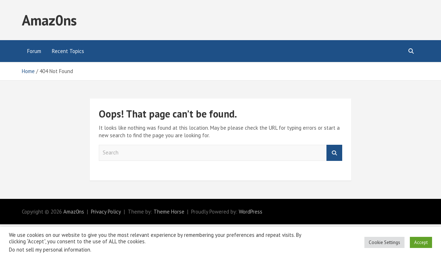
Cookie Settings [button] (384, 242)
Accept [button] (421, 242)
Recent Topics (68, 51)
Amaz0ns (49, 20)
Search (334, 153)
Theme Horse (169, 211)
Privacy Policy (106, 211)
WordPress (250, 211)
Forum (34, 51)
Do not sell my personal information (49, 249)
